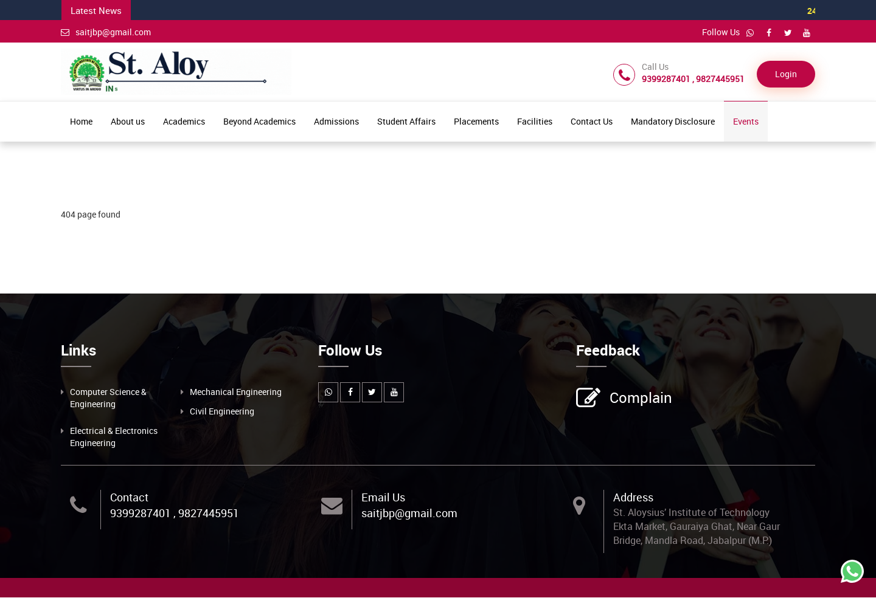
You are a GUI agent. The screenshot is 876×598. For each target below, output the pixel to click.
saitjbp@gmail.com (106, 32)
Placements (476, 121)
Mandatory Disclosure (673, 121)
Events (746, 121)
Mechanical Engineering (236, 391)
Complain (639, 399)
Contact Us (592, 121)
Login (786, 74)
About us (128, 121)
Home (81, 121)
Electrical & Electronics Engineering (114, 436)
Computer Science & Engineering (108, 398)
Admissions (336, 121)
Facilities (534, 121)
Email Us (383, 497)
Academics (184, 121)
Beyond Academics (259, 121)
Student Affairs (406, 121)
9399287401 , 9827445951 (174, 513)
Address (633, 497)
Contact (129, 497)
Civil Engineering (222, 411)
